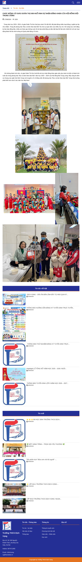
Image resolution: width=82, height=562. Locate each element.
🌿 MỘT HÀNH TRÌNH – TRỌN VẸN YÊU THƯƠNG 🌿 (45, 444)
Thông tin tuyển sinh (48, 528)
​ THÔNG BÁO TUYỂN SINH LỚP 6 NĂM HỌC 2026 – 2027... (47, 383)
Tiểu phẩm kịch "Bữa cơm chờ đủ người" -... (41, 459)
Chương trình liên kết (48, 531)
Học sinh (44, 537)
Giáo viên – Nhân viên (48, 534)
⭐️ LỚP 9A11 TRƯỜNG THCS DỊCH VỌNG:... (42, 484)
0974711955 (11, 548)
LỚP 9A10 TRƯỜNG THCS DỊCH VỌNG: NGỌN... (43, 499)
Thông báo (25, 534)
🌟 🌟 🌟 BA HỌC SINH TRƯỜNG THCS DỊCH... (43, 419)
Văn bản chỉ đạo (27, 531)
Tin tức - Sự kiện (27, 528)
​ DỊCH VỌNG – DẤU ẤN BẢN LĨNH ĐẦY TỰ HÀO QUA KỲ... (47, 294)
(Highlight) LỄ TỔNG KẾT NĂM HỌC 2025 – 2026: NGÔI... (46, 368)
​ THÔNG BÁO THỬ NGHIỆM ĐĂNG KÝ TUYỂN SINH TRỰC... (48, 344)
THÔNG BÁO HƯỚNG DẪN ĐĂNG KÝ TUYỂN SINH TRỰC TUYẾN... (50, 308)
